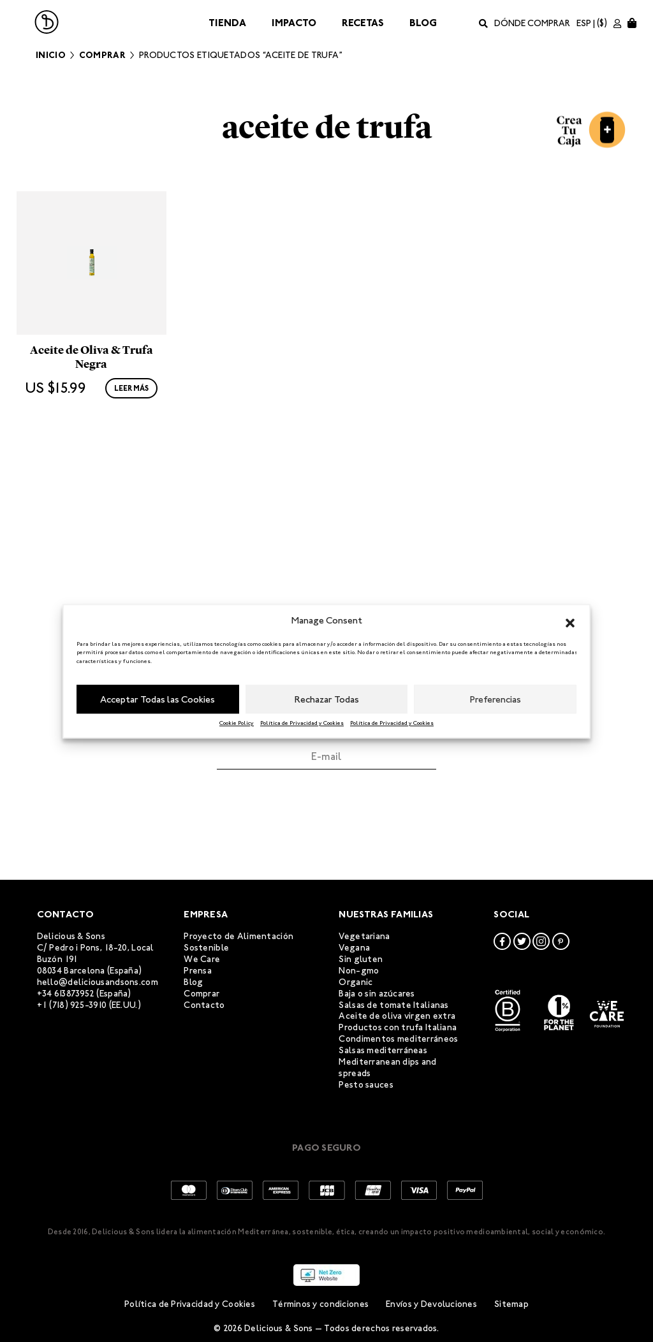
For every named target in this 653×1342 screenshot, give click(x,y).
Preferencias (495, 699)
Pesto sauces (366, 1084)
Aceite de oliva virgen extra (397, 1016)
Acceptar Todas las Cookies (157, 699)
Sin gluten (361, 959)
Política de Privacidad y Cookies (302, 723)
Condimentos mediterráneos (398, 1039)
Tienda (227, 23)
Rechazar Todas (327, 699)
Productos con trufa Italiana (398, 1028)
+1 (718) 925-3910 (72, 1005)
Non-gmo (359, 970)
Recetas (363, 23)
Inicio (51, 55)
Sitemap (511, 1304)
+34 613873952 (66, 993)
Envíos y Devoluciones (431, 1304)
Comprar (102, 55)
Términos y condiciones (320, 1304)
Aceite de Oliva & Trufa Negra (91, 450)
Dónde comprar (532, 23)
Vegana (354, 947)
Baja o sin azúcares (377, 993)
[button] (570, 621)
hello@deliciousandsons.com (97, 982)
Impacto (294, 23)
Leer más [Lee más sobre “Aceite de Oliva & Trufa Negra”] (131, 481)
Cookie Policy (236, 723)
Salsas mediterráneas (383, 1051)
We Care (202, 959)
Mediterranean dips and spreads (387, 1068)
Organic (355, 982)
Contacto (204, 1005)
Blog (423, 23)
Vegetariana (364, 936)
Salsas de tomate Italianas (393, 1005)
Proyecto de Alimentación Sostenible (238, 942)
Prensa (198, 970)
